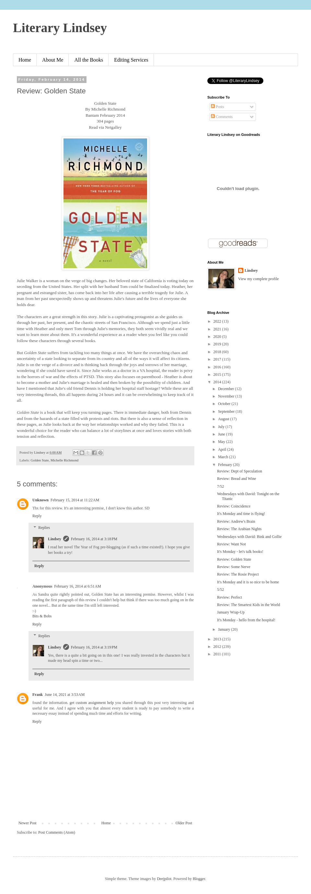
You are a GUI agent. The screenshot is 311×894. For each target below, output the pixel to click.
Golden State (39, 460)
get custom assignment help (92, 702)
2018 (217, 352)
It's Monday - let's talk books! (240, 551)
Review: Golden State (234, 559)
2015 (217, 374)
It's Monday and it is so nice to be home (248, 582)
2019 (217, 344)
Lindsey (54, 539)
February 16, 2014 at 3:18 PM (94, 539)
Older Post (184, 823)
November (227, 396)
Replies (44, 527)
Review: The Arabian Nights (239, 529)
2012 (217, 646)
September (227, 411)
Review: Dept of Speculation (239, 471)
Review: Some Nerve (233, 567)
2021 (217, 329)
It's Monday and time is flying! (241, 513)
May (222, 441)
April (222, 449)
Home (24, 60)
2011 (217, 654)
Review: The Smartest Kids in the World (248, 604)
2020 (217, 336)
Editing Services (131, 60)
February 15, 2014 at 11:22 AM (75, 500)
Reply (37, 516)
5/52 (220, 589)
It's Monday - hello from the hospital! (246, 620)
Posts (217, 106)
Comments (222, 116)
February (225, 464)
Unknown (40, 500)
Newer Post (27, 823)
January (224, 629)
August (224, 419)
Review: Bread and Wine (236, 478)
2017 (217, 359)
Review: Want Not (231, 544)
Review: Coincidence (233, 506)
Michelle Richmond (64, 460)
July (221, 426)
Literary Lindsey (60, 27)
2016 (217, 367)
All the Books (88, 60)
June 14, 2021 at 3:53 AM (65, 694)
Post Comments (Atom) (56, 832)
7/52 (220, 486)
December (226, 389)
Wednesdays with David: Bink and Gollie (249, 536)
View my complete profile (258, 279)
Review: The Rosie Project (238, 574)
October (225, 403)
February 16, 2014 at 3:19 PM (94, 647)
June (222, 434)
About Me (52, 60)
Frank (37, 694)
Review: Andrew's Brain (236, 521)
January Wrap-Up (231, 612)
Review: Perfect (229, 597)
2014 (217, 382)
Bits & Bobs (42, 616)
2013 (217, 639)
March (223, 457)
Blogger (199, 878)
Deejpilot (164, 878)
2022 (217, 321)
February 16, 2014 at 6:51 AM (77, 586)
